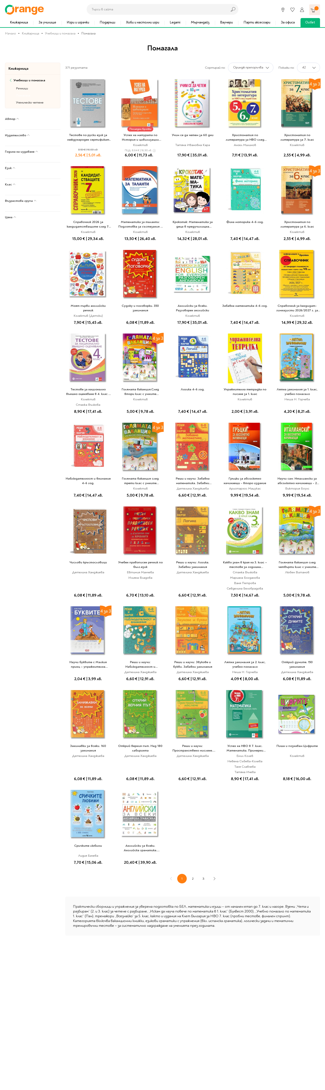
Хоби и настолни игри (142, 22)
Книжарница (19, 22)
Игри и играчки (78, 22)
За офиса (288, 22)
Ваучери (226, 22)
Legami (175, 22)
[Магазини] (283, 9)
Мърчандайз (200, 22)
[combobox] (156, 9)
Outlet (310, 22)
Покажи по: (286, 68)
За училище (47, 22)
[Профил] (302, 9)
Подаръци (107, 22)
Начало (10, 33)
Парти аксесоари (257, 22)
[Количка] (314, 9)
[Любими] (292, 9)
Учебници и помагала (60, 33)
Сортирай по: (215, 68)
